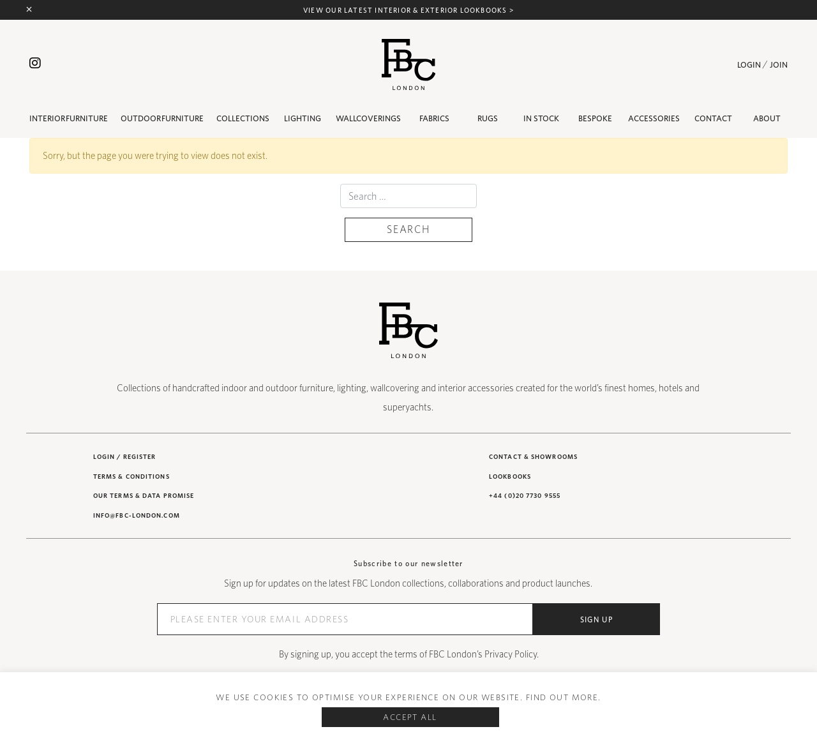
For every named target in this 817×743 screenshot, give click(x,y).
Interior (68, 118)
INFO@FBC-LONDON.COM (136, 515)
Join (779, 65)
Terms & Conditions (131, 476)
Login (749, 65)
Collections (242, 118)
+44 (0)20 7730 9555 (524, 495)
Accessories (654, 118)
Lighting (302, 118)
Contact (713, 118)
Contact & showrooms (533, 456)
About (767, 118)
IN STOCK (541, 118)
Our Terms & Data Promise (143, 495)
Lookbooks (510, 476)
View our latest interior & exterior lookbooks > (408, 10)
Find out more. (563, 697)
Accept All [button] (410, 717)
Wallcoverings (368, 118)
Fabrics (434, 118)
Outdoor (162, 118)
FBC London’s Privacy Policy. (484, 654)
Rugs (487, 118)
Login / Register (124, 456)
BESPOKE (595, 118)
